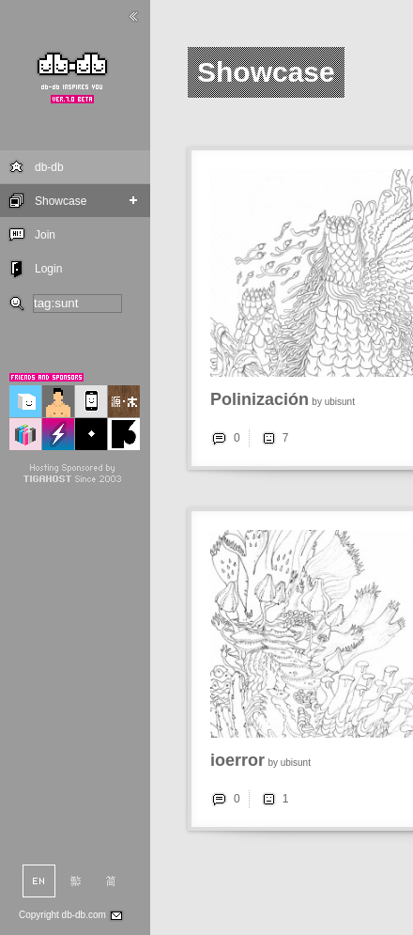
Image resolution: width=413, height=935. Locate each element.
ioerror (237, 760)
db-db (49, 167)
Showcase (60, 201)
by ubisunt (333, 402)
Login (48, 268)
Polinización (259, 399)
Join (45, 235)
